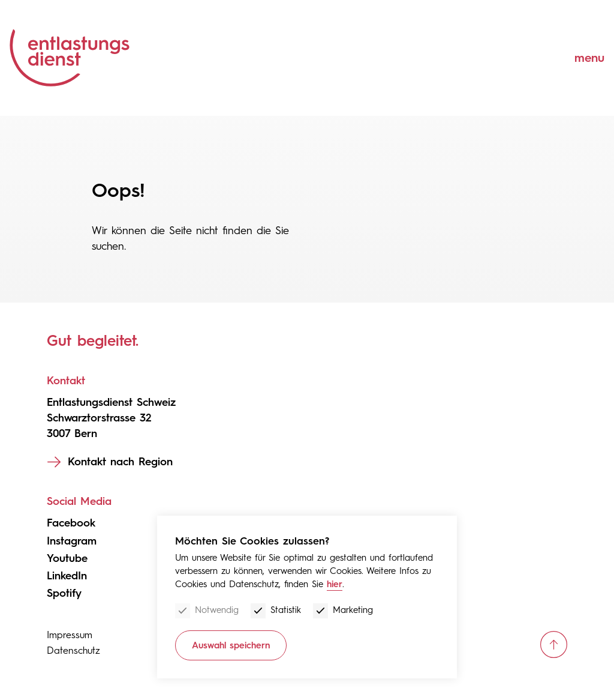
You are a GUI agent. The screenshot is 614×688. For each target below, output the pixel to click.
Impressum (69, 635)
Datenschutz (73, 650)
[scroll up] (553, 644)
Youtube (67, 558)
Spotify (64, 593)
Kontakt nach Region (120, 461)
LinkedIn (67, 575)
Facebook (71, 523)
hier (334, 584)
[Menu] (580, 58)
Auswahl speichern (231, 645)
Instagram (72, 541)
